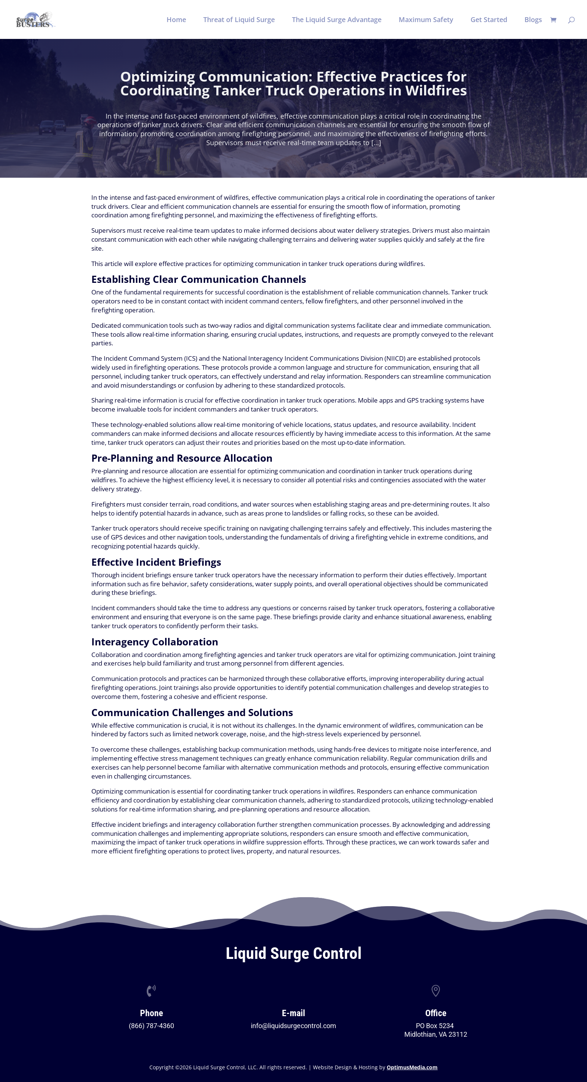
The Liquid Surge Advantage (336, 20)
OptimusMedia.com (412, 1067)
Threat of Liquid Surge (239, 20)
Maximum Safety (426, 20)
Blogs (533, 20)
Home (176, 20)
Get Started (489, 20)
